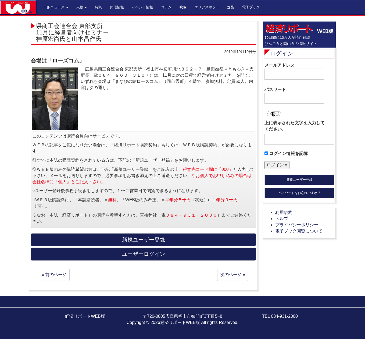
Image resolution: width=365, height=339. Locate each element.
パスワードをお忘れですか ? (299, 193)
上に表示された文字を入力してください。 (294, 126)
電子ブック (251, 7)
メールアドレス (294, 71)
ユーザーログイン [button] (143, 254)
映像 (183, 7)
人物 (81, 7)
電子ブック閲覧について (299, 231)
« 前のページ (54, 274)
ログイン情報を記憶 (286, 153)
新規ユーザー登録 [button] (143, 240)
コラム (166, 7)
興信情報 (117, 7)
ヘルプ (281, 218)
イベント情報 (142, 7)
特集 (98, 7)
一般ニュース (56, 7)
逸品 (230, 7)
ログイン (282, 53)
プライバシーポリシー (296, 225)
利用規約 (283, 212)
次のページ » (232, 274)
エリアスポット (207, 7)
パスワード (294, 95)
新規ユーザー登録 (299, 180)
